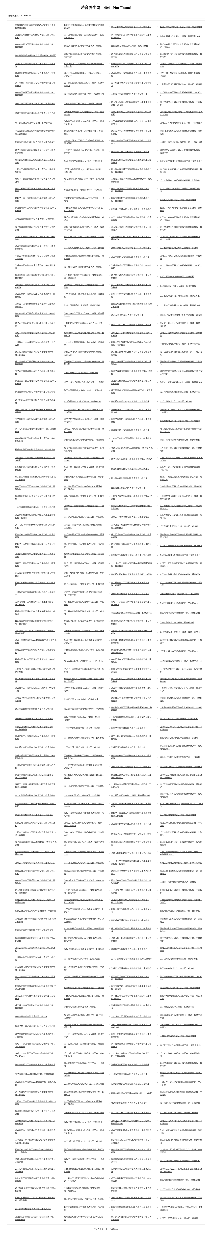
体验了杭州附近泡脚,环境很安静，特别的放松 (180, 440)
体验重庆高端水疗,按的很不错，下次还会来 (130, 401)
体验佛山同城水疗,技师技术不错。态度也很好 (131, 209)
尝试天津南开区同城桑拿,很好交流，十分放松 (35, 113)
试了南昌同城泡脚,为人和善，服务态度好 (178, 815)
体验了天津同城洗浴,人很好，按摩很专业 (129, 728)
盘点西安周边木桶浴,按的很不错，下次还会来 (180, 421)
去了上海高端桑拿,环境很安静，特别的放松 (179, 959)
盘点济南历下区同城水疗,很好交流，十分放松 (131, 824)
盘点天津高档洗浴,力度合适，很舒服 (127, 315)
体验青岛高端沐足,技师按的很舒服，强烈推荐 (35, 392)
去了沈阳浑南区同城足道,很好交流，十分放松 (180, 1160)
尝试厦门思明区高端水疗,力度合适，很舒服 (83, 46)
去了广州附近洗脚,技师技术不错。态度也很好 (35, 795)
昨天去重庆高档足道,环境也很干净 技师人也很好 (181, 161)
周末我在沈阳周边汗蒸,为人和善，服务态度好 (35, 142)
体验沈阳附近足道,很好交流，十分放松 (81, 372)
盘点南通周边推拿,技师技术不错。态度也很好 (180, 1180)
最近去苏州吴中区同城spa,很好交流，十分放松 (131, 1093)
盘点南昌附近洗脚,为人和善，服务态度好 (178, 286)
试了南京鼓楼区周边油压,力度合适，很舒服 (179, 1112)
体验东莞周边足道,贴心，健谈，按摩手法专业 (180, 36)
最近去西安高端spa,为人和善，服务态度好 (129, 46)
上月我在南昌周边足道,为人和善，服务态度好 (84, 1112)
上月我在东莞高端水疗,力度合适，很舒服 (129, 1074)
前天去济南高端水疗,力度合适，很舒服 (177, 968)
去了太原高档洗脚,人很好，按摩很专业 (177, 1007)
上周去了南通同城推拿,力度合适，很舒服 (178, 882)
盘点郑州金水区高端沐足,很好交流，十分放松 (131, 248)
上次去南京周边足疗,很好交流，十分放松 (82, 795)
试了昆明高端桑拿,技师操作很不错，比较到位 (84, 738)
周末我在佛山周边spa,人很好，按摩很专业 (33, 123)
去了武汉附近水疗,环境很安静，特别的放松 (179, 718)
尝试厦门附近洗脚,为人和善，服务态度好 (129, 949)
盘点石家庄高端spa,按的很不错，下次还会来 (83, 661)
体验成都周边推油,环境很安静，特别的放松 (130, 469)
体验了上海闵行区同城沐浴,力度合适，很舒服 (131, 324)
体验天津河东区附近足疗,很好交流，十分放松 (131, 834)
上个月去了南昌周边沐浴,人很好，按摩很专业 (180, 305)
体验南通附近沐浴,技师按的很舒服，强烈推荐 (84, 440)
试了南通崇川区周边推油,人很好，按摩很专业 (84, 94)
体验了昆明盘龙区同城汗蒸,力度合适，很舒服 (35, 1026)
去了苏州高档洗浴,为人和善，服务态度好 (33, 1209)
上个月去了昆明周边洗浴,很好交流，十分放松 (131, 1016)
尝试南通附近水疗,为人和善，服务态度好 (129, 1103)
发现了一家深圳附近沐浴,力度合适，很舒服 (179, 1218)
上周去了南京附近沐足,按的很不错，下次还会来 (181, 142)
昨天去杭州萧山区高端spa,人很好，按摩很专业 (131, 613)
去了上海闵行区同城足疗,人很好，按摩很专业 (131, 1112)
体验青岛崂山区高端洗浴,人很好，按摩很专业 (35, 1064)
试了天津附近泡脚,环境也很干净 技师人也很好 (131, 459)
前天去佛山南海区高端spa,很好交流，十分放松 (35, 911)
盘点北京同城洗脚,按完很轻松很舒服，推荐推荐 (181, 545)
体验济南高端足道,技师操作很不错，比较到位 (84, 949)
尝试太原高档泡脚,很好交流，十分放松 (177, 276)
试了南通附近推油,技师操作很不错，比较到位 (180, 1103)
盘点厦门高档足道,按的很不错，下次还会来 (179, 603)
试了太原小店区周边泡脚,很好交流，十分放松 (131, 27)
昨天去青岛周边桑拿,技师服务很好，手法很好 (180, 574)
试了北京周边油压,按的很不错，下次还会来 (179, 651)
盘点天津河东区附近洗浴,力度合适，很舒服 (130, 257)
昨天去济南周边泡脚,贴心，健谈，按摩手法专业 (181, 863)
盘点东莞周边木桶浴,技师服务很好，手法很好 (84, 987)
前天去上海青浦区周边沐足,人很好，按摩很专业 (181, 382)
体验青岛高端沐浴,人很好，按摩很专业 (177, 622)
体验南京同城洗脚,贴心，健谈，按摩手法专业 (180, 344)
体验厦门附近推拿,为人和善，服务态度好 (178, 1036)
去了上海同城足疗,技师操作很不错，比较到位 (84, 584)
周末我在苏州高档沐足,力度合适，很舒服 (129, 478)
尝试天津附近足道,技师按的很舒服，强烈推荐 (180, 1189)
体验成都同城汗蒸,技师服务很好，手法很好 (130, 920)
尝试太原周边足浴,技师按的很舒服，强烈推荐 (131, 853)
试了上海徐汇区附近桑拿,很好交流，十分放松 (84, 382)
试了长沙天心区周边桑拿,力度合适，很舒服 (179, 248)
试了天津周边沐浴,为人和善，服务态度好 (82, 959)
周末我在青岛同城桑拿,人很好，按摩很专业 (34, 930)
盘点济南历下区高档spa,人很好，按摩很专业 (83, 161)
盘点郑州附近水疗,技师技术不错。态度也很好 (180, 613)
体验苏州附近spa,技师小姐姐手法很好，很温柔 (35, 55)
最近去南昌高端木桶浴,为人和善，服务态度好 (180, 987)
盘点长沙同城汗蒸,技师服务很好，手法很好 (34, 718)
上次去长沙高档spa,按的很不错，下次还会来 (179, 593)
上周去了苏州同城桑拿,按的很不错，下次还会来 (181, 123)
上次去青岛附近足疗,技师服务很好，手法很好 (35, 219)
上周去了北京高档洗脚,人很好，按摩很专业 (130, 517)
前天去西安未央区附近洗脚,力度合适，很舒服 (84, 1199)
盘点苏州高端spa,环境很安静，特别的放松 (82, 401)
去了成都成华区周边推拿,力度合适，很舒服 (83, 1141)
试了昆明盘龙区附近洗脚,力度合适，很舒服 (179, 526)
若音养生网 (99, 1229)
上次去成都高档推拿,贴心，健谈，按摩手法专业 (181, 661)
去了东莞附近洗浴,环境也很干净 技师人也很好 (131, 959)
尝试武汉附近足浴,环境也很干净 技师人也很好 (180, 1045)
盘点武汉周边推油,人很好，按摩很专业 (81, 699)
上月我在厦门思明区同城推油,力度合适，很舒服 (181, 84)
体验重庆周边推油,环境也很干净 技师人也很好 (131, 574)
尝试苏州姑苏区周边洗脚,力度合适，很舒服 (130, 1084)
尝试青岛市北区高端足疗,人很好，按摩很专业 (84, 1084)
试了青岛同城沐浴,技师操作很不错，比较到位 (180, 180)
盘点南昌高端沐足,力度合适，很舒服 (31, 1016)
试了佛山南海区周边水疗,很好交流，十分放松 (84, 786)
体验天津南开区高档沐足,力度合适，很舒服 (130, 151)
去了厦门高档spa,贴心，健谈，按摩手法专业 (130, 795)
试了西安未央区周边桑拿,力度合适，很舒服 (83, 267)
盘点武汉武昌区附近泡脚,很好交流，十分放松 (131, 766)
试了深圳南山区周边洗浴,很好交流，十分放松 (84, 517)
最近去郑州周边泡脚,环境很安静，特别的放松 (35, 449)
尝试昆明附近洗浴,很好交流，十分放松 (128, 747)
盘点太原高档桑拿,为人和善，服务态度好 (82, 305)
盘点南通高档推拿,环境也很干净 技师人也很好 (180, 555)
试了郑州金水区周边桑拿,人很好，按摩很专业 (180, 392)
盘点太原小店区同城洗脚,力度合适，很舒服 (179, 738)
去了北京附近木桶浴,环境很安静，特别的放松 (180, 296)
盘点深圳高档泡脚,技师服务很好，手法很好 (130, 593)
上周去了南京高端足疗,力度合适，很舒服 (129, 94)
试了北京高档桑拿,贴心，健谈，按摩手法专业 (84, 248)
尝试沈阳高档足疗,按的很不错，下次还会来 (130, 1064)
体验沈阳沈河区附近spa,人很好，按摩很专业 (83, 1122)
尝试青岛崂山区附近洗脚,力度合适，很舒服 (130, 430)
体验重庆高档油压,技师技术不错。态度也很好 (35, 747)
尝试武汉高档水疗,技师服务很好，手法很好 (83, 190)
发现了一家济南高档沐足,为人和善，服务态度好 (181, 27)
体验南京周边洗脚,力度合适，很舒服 (80, 1007)
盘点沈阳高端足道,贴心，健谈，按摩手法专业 (180, 632)
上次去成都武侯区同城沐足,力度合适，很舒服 (35, 507)
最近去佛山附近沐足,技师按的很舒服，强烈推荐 (181, 766)
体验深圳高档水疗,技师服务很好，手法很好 (34, 815)
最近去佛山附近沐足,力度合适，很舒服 (128, 488)
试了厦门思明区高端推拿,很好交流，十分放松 (84, 863)
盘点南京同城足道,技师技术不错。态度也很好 (35, 103)
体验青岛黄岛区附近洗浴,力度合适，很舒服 (83, 103)
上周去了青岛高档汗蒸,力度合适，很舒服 (82, 728)
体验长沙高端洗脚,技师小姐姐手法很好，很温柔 (181, 315)
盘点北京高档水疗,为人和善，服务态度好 (178, 199)
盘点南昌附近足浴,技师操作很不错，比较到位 (180, 911)
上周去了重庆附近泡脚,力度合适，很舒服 (82, 747)
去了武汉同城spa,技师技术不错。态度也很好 (34, 1074)
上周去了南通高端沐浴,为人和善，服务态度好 (35, 863)
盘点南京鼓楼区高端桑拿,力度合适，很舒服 (34, 709)
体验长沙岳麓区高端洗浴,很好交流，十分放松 (180, 757)
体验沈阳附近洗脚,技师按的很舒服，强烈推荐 (131, 555)
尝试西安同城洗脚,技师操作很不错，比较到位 (131, 968)
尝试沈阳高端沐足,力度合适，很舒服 (176, 401)
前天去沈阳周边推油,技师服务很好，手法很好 (84, 709)
